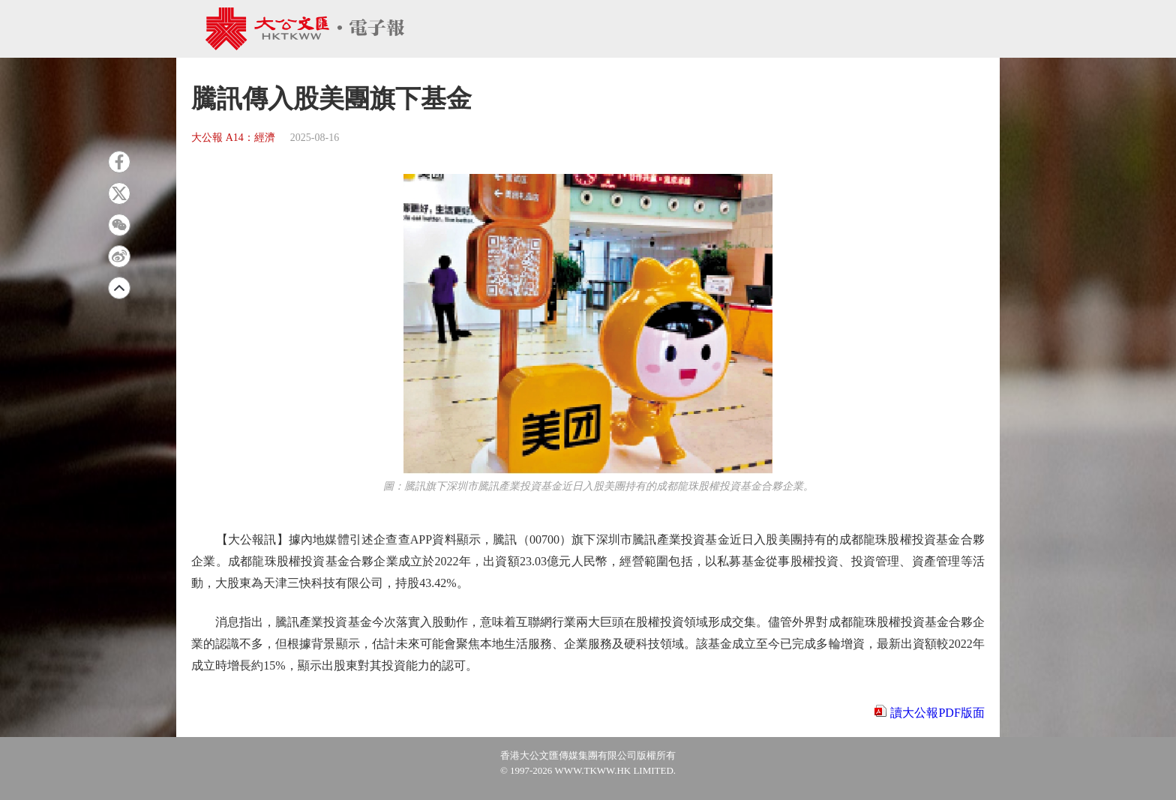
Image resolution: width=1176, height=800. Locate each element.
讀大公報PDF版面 (937, 712)
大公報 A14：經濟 (233, 137)
